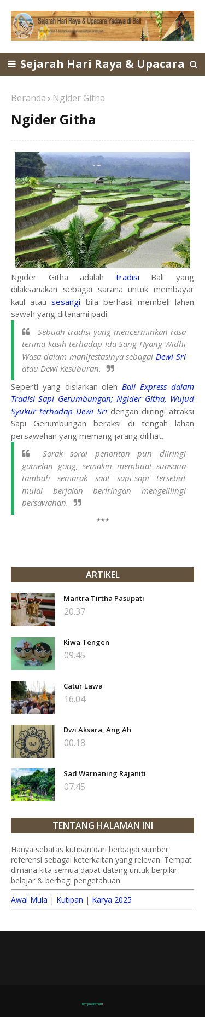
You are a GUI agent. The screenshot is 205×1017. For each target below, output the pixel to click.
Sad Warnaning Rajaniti (104, 773)
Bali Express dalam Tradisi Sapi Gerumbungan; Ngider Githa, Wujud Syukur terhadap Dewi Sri (102, 399)
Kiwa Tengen (86, 642)
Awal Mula (29, 899)
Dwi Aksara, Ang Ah (97, 730)
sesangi (65, 301)
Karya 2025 (112, 899)
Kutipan (69, 899)
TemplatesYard (92, 1004)
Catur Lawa (83, 686)
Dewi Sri (171, 356)
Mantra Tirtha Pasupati (103, 598)
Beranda (28, 98)
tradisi (127, 276)
